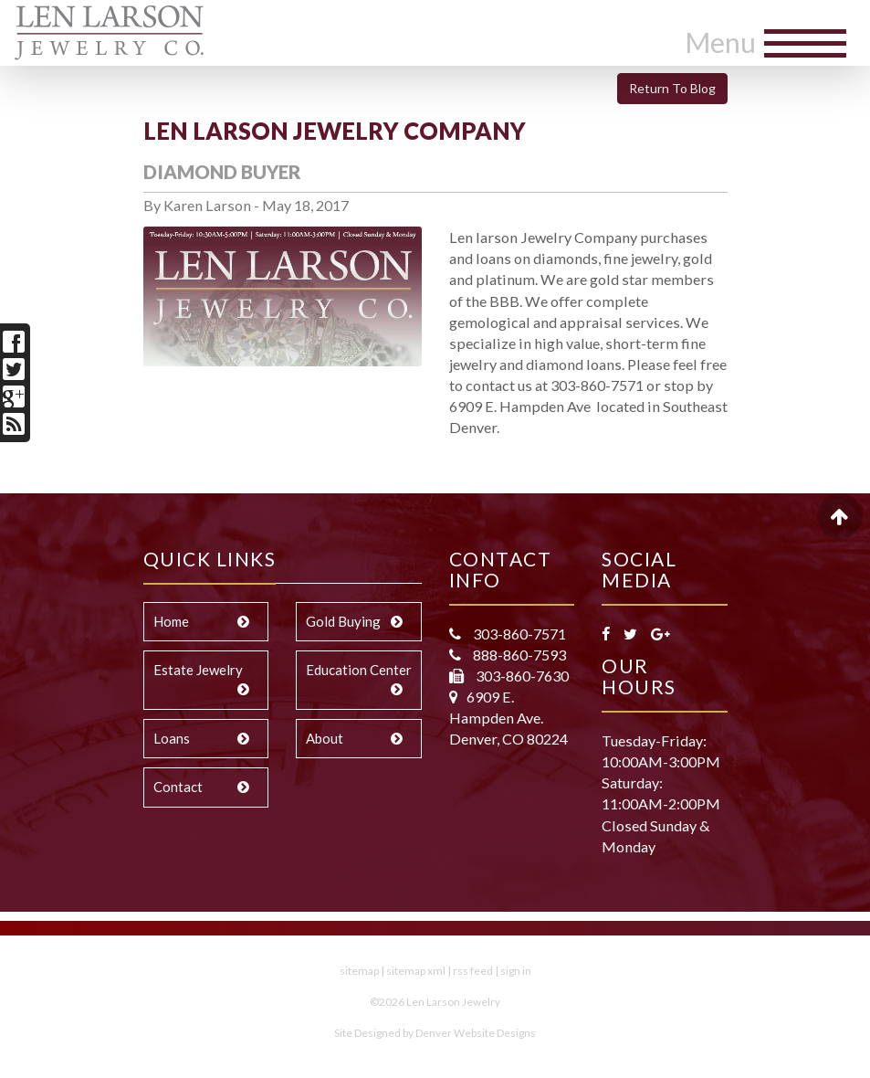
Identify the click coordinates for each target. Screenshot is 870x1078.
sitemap (359, 971)
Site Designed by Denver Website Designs (435, 1033)
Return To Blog (672, 88)
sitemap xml (415, 971)
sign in (515, 971)
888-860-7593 (518, 654)
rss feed (473, 971)
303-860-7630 (521, 675)
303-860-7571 (518, 633)
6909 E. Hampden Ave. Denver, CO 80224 (508, 717)
